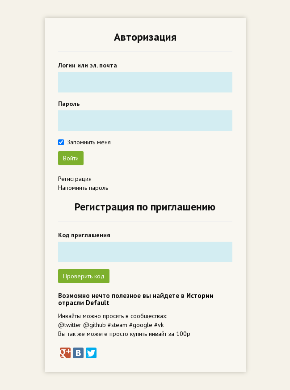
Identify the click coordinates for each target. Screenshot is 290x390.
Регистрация (75, 179)
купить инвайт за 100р (160, 334)
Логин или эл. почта (87, 65)
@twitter (69, 325)
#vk (159, 325)
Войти (71, 158)
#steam (117, 325)
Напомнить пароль (83, 188)
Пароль (69, 104)
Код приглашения (84, 235)
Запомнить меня (89, 142)
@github (94, 325)
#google (140, 325)
